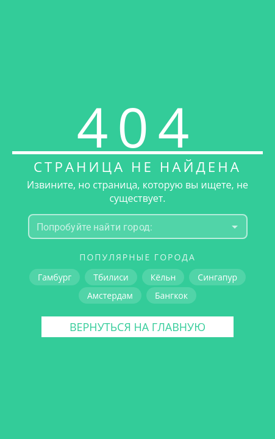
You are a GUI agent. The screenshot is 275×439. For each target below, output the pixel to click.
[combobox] (128, 226)
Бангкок (171, 295)
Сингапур (217, 277)
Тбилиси (110, 277)
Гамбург (54, 277)
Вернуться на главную (137, 326)
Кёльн (163, 277)
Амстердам (110, 295)
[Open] (234, 226)
